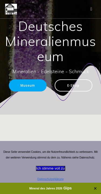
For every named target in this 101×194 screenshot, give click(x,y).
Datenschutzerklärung (50, 179)
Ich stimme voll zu (50, 168)
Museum (27, 85)
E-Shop (73, 85)
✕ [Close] (95, 188)
